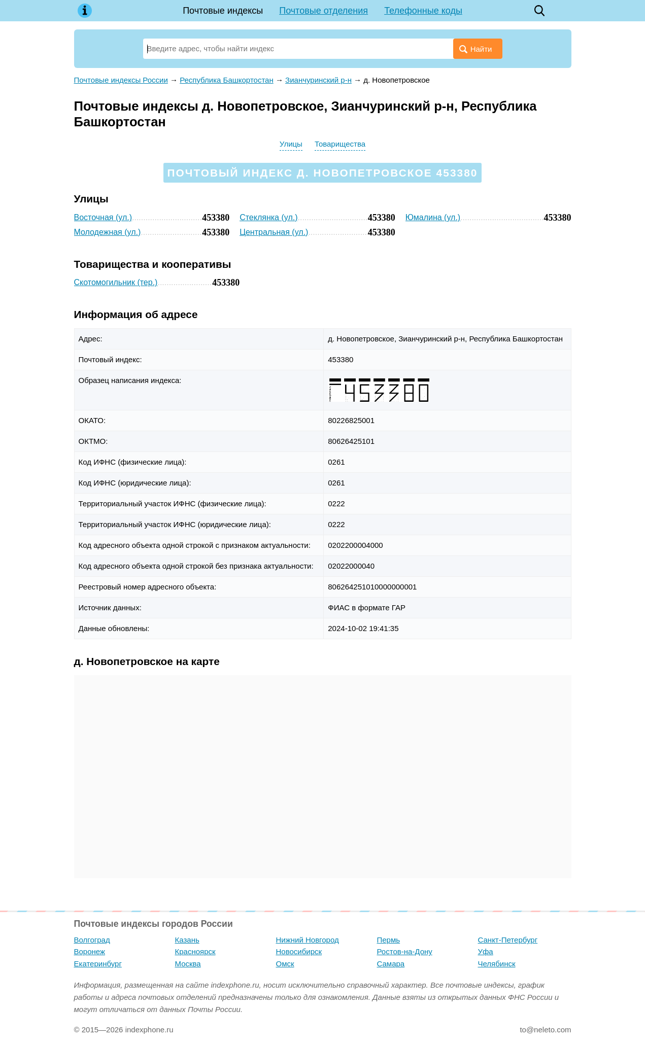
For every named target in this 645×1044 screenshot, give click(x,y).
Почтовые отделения (323, 11)
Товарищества (340, 144)
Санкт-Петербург (508, 939)
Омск (285, 963)
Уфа (485, 951)
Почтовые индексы (223, 11)
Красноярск (195, 951)
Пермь (388, 939)
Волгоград (92, 939)
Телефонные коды (423, 11)
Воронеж (90, 951)
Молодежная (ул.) (107, 232)
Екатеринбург (98, 963)
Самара (391, 963)
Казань (187, 939)
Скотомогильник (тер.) (116, 282)
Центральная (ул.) (274, 232)
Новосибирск (299, 951)
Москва (188, 963)
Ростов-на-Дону (404, 951)
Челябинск (497, 963)
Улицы (291, 144)
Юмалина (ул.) (432, 217)
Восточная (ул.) (103, 217)
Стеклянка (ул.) (268, 217)
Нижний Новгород (307, 939)
